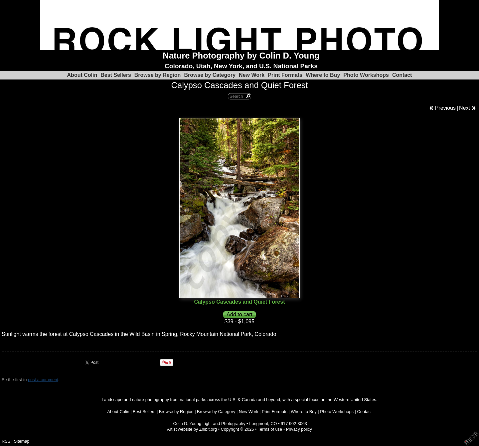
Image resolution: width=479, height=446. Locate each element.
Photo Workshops (366, 75)
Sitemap (22, 441)
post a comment (43, 379)
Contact (402, 75)
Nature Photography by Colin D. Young (241, 55)
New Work (251, 75)
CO (273, 423)
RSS (6, 441)
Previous (445, 108)
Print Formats (285, 75)
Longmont (258, 423)
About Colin (82, 75)
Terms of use (270, 429)
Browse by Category (210, 75)
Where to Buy (323, 75)
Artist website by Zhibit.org (192, 429)
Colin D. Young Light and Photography (209, 423)
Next (464, 108)
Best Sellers (115, 75)
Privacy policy (299, 429)
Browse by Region (157, 75)
